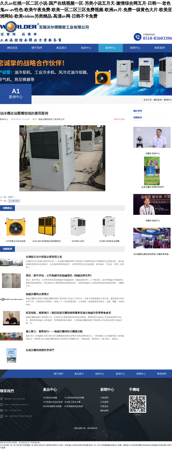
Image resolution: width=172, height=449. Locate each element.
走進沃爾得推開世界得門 (40, 350)
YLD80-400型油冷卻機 (109, 241)
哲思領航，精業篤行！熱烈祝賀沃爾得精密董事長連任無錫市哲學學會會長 (68, 312)
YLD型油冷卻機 (50, 397)
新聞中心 (141, 374)
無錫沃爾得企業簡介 (37, 294)
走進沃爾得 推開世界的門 (152, 187)
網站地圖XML (92, 428)
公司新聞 (104, 402)
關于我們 (58, 374)
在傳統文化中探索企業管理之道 (44, 256)
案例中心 (168, 100)
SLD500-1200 (78, 241)
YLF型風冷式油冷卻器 (16, 241)
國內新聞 (104, 410)
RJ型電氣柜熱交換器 (73, 406)
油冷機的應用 (14, 201)
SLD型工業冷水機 (72, 402)
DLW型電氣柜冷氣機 (52, 406)
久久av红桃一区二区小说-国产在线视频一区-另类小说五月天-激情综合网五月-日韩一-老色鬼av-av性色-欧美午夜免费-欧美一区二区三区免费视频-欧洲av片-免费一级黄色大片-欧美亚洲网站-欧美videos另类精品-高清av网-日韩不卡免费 (86, 10)
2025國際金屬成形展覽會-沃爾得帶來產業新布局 (152, 254)
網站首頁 (158, 100)
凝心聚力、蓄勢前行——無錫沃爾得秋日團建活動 (54, 331)
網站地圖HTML (80, 428)
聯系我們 (161, 374)
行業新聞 (104, 397)
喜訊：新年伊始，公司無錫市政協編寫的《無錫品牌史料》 (59, 275)
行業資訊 (104, 406)
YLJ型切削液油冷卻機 (74, 397)
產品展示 (79, 374)
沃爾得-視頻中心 (152, 153)
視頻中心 (99, 374)
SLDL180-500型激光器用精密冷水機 (47, 241)
